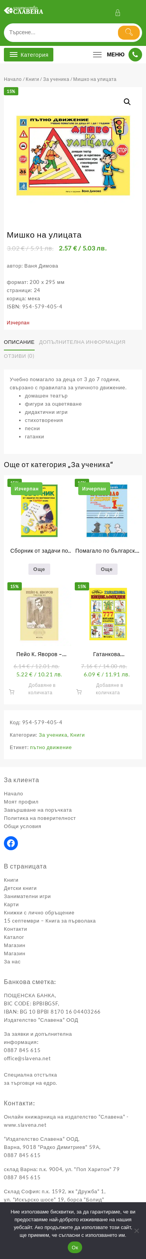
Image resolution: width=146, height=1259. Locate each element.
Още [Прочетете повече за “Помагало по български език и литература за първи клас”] (107, 569)
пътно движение (51, 747)
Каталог (14, 937)
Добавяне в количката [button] (42, 688)
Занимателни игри (27, 896)
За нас (12, 961)
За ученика (56, 79)
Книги (32, 79)
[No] (136, 1230)
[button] (127, 102)
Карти (11, 904)
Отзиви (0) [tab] (19, 356)
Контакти (15, 929)
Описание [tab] (19, 342)
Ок (75, 1247)
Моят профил (21, 801)
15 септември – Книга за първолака (50, 921)
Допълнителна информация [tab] (82, 342)
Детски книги (20, 888)
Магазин (14, 945)
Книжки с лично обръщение (39, 912)
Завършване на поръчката (38, 810)
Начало (13, 79)
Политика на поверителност (40, 818)
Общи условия (22, 826)
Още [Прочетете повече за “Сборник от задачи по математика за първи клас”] (39, 569)
